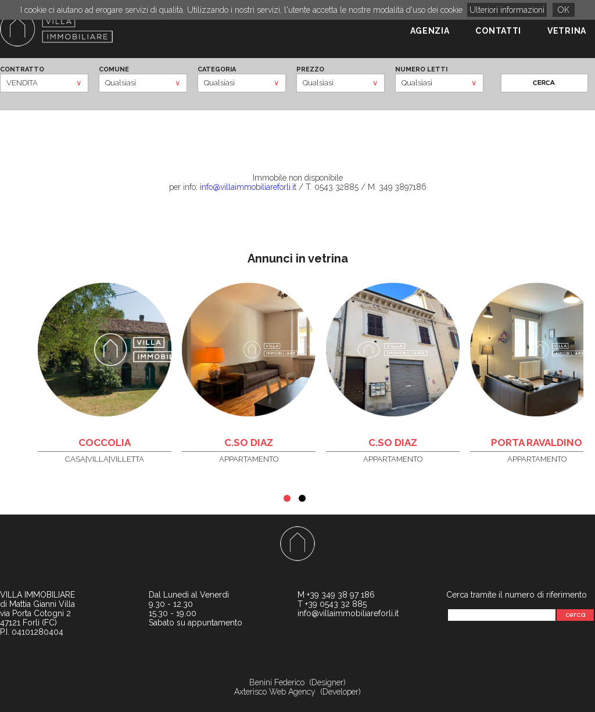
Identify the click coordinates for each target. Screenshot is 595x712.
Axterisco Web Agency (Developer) (297, 691)
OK (563, 10)
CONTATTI (498, 30)
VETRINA (566, 30)
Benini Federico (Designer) (297, 682)
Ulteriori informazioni (506, 10)
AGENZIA (430, 30)
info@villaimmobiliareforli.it (248, 187)
